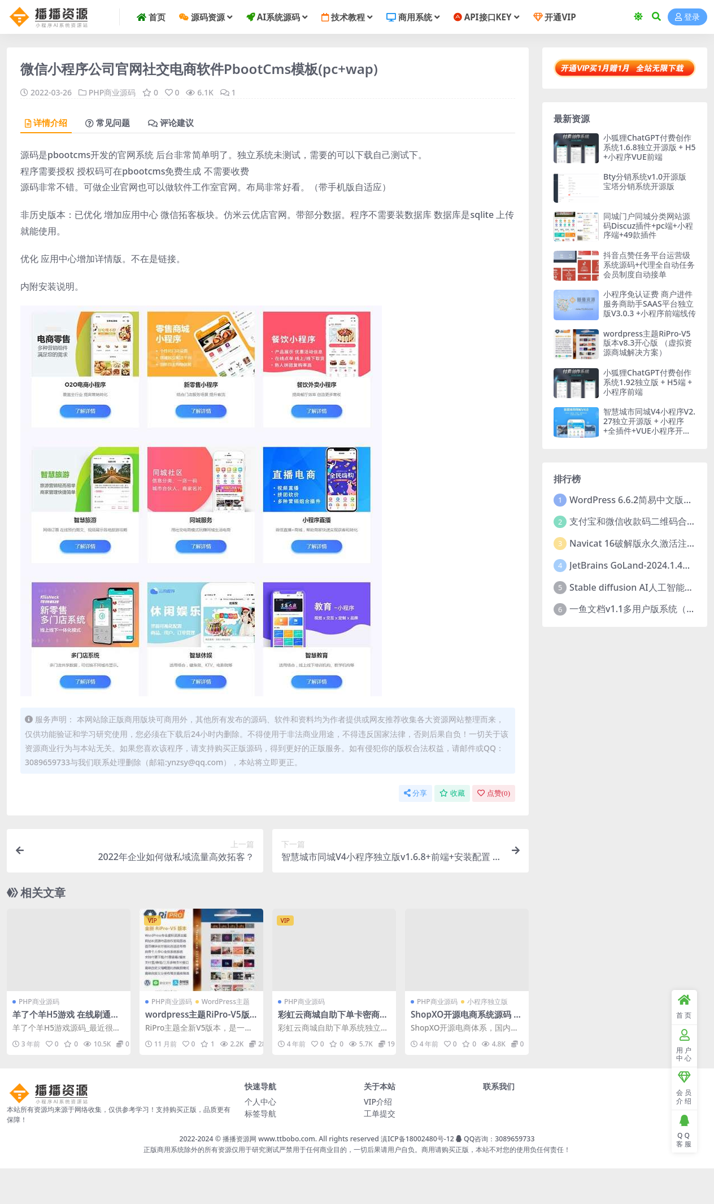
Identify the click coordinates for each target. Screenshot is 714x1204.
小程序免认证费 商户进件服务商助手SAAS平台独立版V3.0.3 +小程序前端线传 (649, 304)
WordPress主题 (226, 1001)
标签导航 (260, 1113)
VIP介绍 (378, 1101)
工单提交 (379, 1113)
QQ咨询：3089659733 (495, 1139)
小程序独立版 (487, 1001)
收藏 (452, 793)
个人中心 (260, 1101)
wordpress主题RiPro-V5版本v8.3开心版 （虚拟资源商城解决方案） (647, 343)
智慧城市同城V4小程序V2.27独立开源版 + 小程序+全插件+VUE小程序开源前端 (649, 425)
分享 (415, 793)
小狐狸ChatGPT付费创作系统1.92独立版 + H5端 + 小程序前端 (647, 382)
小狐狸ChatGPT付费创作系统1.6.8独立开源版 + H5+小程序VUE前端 (649, 147)
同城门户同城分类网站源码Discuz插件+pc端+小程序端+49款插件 (648, 226)
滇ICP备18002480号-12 (417, 1139)
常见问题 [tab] (107, 123)
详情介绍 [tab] (46, 123)
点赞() (493, 793)
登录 (687, 17)
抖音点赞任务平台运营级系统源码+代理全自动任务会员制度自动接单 (649, 265)
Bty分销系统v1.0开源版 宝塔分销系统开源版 (644, 181)
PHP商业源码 (112, 92)
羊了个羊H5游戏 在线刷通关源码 (65, 1019)
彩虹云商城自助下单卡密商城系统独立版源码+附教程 (333, 1019)
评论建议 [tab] (171, 123)
